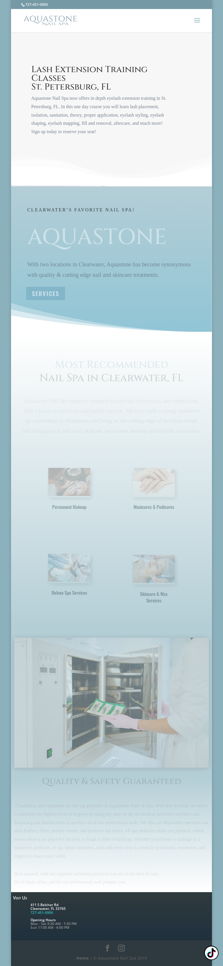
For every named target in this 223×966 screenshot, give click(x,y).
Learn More (55, 146)
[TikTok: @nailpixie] (211, 953)
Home (82, 958)
